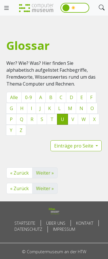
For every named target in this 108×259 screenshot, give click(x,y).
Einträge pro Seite (74, 146)
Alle (14, 97)
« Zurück (19, 173)
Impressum (64, 229)
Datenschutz (28, 229)
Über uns (55, 223)
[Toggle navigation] (6, 8)
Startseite (24, 223)
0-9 (28, 97)
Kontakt (84, 223)
